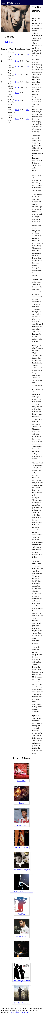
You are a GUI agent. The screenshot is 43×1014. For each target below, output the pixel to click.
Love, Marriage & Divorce (21, 981)
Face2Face (21, 914)
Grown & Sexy (21, 936)
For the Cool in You (21, 847)
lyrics (17, 54)
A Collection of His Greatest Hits (21, 892)
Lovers (21, 803)
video (28, 54)
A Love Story (21, 781)
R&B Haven (13, 3)
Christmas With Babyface (21, 870)
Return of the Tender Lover (21, 1003)
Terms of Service (25, 1012)
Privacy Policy (14, 1012)
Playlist (21, 958)
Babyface (9, 42)
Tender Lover (21, 825)
